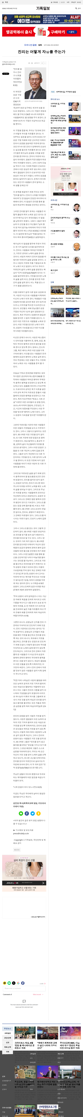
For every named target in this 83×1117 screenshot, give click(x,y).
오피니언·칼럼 (30, 45)
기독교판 (55, 2)
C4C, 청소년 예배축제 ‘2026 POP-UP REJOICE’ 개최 (58, 142)
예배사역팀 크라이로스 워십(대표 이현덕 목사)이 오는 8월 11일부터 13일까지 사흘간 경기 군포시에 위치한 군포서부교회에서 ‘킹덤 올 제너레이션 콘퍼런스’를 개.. (25, 1056)
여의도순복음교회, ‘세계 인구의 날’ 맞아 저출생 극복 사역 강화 (70, 1084)
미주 (68, 2)
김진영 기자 (12, 62)
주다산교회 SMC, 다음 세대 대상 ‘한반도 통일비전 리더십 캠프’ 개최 (70, 1046)
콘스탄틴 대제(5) (57, 244)
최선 (52, 210)
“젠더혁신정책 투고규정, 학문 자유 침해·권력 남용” (58, 154)
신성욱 (53, 234)
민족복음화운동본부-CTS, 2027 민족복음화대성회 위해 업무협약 (58, 119)
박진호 (53, 223)
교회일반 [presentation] (7, 1033)
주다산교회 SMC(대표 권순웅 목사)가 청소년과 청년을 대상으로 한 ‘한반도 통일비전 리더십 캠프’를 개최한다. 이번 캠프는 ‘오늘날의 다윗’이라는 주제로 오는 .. (70, 1055)
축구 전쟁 (54, 270)
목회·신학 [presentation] (7, 1047)
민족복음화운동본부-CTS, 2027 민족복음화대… (57, 301)
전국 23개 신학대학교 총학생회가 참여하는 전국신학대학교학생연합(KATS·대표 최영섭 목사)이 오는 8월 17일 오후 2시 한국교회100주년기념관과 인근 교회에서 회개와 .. (47, 1095)
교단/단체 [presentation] (7, 1038)
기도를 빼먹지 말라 (58, 231)
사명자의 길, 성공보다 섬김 (66, 92)
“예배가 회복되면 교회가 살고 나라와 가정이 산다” (47, 1046)
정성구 (53, 273)
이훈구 (53, 262)
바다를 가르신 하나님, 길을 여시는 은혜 (60, 258)
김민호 (17, 850)
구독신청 (73, 2)
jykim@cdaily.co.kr (8, 64)
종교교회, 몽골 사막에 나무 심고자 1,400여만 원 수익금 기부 (25, 1084)
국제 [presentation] (7, 1052)
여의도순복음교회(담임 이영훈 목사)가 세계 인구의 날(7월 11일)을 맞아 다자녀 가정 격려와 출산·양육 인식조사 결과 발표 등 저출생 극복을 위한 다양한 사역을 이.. (70, 1095)
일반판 (63, 2)
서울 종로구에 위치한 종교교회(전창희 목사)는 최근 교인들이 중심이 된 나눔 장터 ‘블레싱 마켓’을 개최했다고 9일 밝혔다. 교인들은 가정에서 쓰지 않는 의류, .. (25, 1094)
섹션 (5, 2)
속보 (52, 92)
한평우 (53, 247)
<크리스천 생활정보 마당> (38, 917)
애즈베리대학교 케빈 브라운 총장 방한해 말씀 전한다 (58, 130)
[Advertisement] (65, 74)
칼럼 (40, 45)
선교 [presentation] (7, 1042)
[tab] (7, 1033)
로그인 (79, 2)
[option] (58, 296)
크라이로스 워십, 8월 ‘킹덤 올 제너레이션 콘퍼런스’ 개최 (24, 1046)
